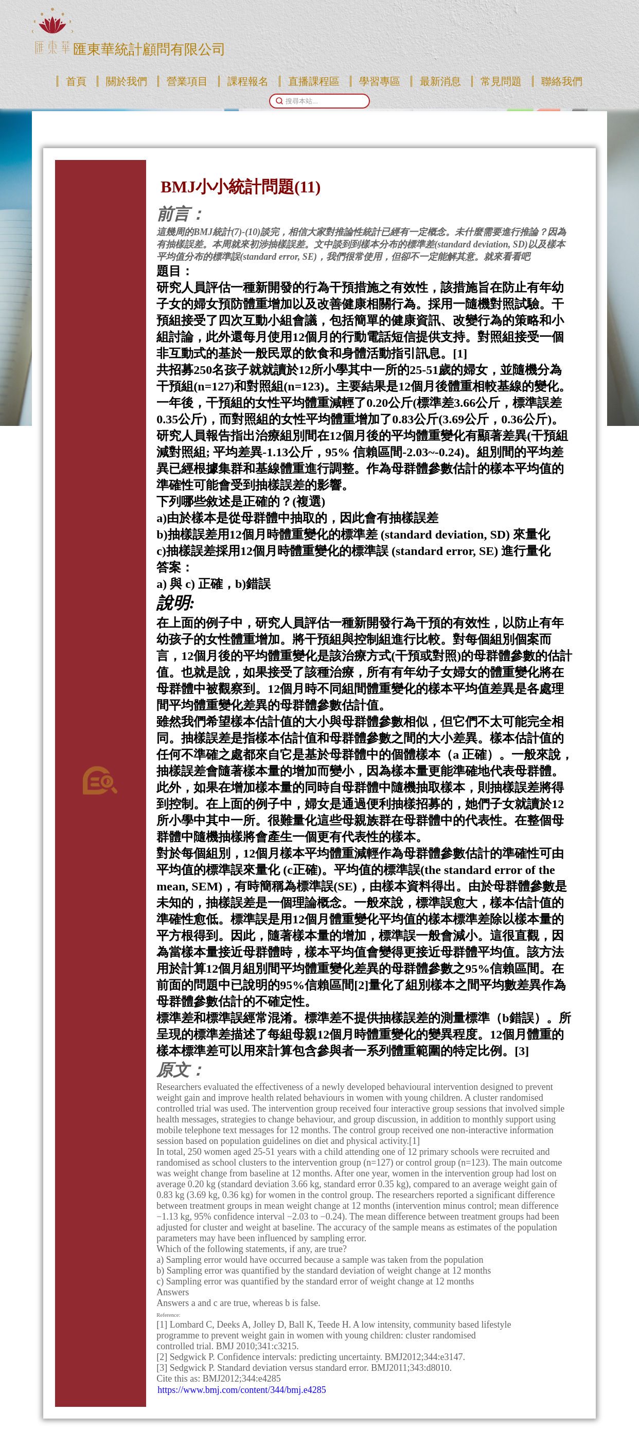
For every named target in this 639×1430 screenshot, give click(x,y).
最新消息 (440, 81)
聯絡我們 (561, 81)
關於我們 (126, 81)
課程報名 (248, 81)
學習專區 (379, 81)
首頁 (76, 81)
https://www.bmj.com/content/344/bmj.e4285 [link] (241, 1390)
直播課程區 (314, 81)
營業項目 (187, 81)
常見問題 (501, 81)
